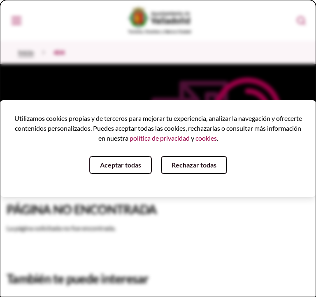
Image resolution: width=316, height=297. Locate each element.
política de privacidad (160, 138)
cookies (206, 138)
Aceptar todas (120, 165)
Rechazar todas (194, 165)
